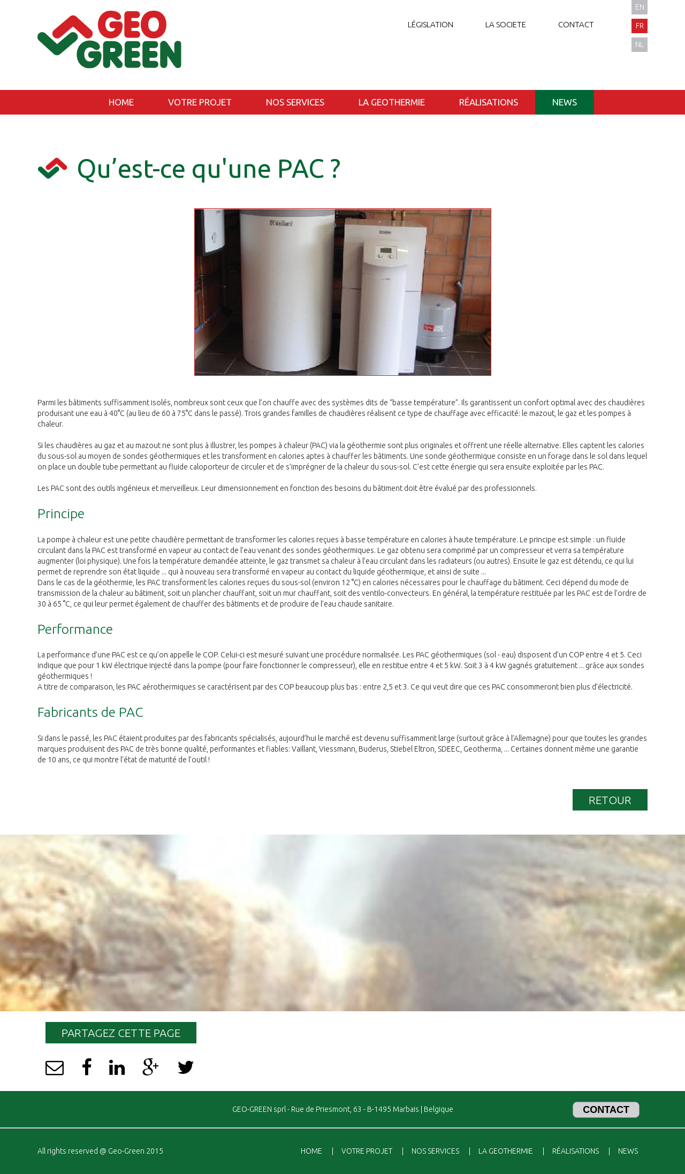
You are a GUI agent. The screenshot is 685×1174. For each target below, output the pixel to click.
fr (640, 25)
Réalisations (488, 102)
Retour (610, 799)
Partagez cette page (121, 1032)
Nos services (295, 102)
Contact (576, 24)
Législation (430, 24)
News (564, 102)
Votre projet (200, 102)
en (639, 7)
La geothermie (392, 102)
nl (639, 44)
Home (121, 102)
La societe (505, 24)
